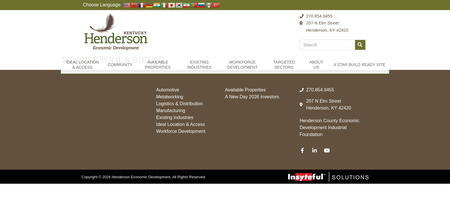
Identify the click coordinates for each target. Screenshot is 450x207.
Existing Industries (199, 65)
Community (120, 64)
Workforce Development (242, 65)
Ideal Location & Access (82, 65)
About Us (316, 65)
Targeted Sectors (284, 65)
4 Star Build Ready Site (359, 64)
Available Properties (158, 65)
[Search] (360, 45)
